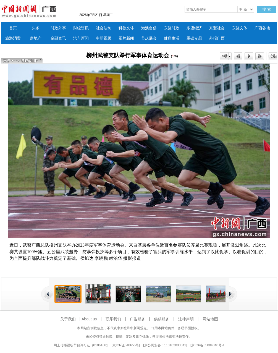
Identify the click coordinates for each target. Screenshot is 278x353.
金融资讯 (58, 38)
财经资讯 (81, 28)
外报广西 (217, 38)
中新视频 (103, 38)
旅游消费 (13, 38)
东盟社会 (217, 28)
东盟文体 (239, 28)
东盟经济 (194, 28)
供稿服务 (161, 319)
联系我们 (113, 319)
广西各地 (262, 28)
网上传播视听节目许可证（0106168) (80, 345)
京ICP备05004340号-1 (207, 345)
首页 (13, 28)
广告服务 (137, 319)
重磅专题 (194, 38)
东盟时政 (171, 28)
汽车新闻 (81, 38)
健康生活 (171, 38)
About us (89, 319)
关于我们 (68, 319)
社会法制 (103, 28)
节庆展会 (149, 38)
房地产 (35, 38)
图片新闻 (126, 38)
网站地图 (210, 319)
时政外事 (58, 28)
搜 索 (266, 9)
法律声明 (186, 319)
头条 (36, 28)
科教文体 (126, 28)
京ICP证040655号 (125, 345)
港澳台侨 (149, 28)
